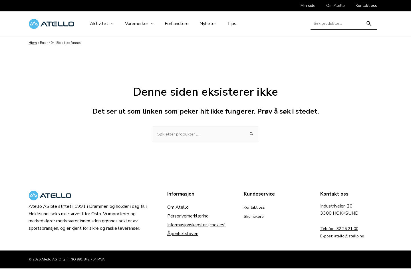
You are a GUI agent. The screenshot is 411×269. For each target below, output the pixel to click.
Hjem (33, 42)
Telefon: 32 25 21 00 (342, 229)
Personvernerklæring (188, 217)
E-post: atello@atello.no (345, 236)
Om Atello (178, 208)
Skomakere (255, 217)
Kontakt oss (256, 208)
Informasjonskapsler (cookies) (196, 226)
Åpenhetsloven (182, 235)
